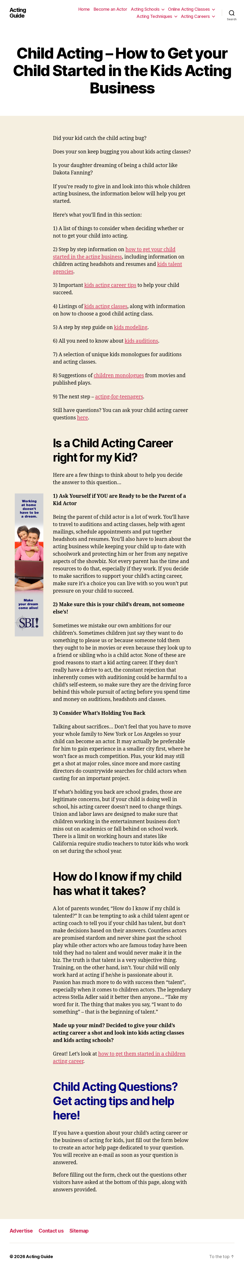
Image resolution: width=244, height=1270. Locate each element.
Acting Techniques (154, 16)
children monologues (119, 375)
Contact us (51, 1231)
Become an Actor (110, 9)
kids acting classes (105, 306)
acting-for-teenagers (119, 397)
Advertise (21, 1231)
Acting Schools (145, 9)
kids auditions (141, 341)
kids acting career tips (110, 285)
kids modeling (130, 327)
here (82, 418)
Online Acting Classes (189, 9)
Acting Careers (195, 16)
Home (84, 9)
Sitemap (79, 1231)
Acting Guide (18, 13)
